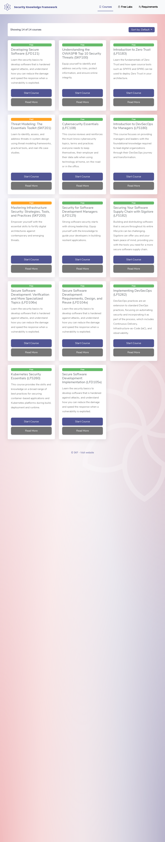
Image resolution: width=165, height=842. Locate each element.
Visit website (87, 452)
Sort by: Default (140, 29)
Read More (31, 102)
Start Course (31, 93)
